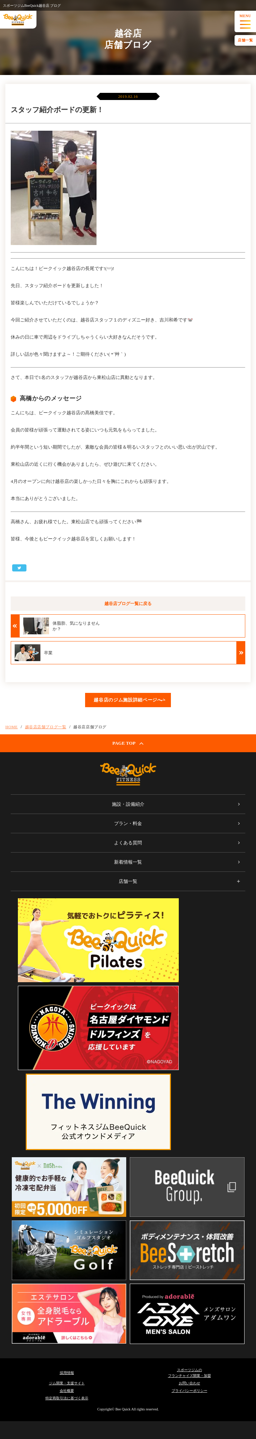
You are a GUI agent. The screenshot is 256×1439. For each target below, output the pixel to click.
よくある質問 (128, 842)
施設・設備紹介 (128, 804)
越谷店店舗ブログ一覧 (46, 727)
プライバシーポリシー (189, 1391)
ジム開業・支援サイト (67, 1383)
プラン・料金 (128, 823)
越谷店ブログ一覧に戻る (128, 603)
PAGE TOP (128, 743)
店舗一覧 (245, 40)
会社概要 (67, 1391)
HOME (11, 727)
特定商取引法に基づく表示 (66, 1398)
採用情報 (67, 1373)
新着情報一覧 (128, 862)
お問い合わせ (189, 1383)
